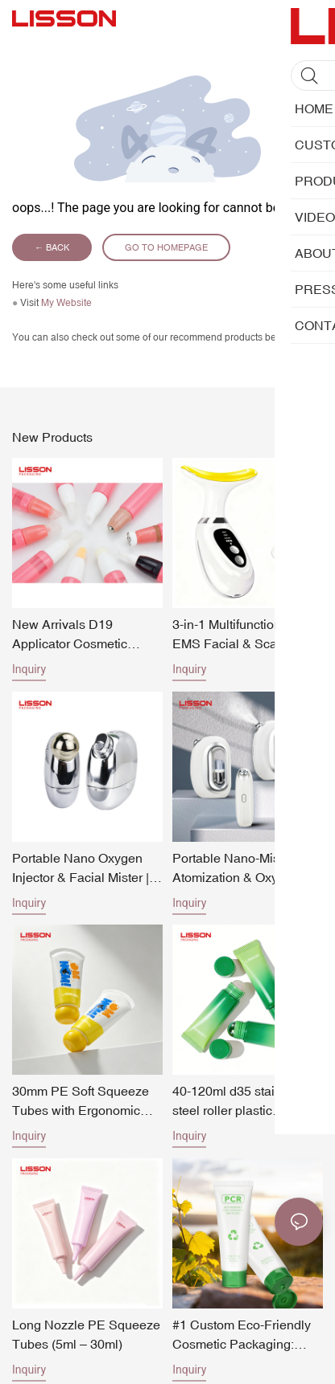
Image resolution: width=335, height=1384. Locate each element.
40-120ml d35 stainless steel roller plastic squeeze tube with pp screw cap (238, 1102)
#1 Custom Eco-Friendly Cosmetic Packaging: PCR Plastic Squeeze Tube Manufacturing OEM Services (245, 1335)
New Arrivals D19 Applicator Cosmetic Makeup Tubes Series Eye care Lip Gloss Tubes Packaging (85, 635)
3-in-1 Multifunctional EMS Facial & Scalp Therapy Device (232, 635)
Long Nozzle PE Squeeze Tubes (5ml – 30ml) (86, 1334)
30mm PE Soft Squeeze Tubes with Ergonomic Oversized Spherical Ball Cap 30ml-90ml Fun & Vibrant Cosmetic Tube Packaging (83, 1102)
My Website (66, 302)
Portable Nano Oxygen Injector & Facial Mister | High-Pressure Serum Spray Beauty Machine (80, 869)
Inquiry (29, 669)
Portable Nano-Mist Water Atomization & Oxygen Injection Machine (246, 869)
